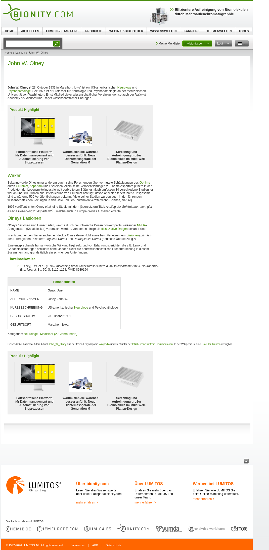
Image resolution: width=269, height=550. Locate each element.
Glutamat (22, 186)
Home (8, 52)
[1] (53, 210)
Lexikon (20, 52)
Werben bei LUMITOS (213, 484)
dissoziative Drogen (114, 229)
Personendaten (64, 282)
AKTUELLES (30, 31)
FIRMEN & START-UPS (62, 31)
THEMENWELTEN (219, 31)
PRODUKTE (93, 31)
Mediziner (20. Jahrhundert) (58, 334)
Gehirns (145, 182)
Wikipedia (104, 344)
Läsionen (132, 235)
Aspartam (36, 186)
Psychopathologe (19, 91)
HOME (9, 31)
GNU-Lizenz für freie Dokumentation (152, 344)
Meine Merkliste (169, 43)
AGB (95, 545)
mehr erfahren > (87, 502)
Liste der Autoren (211, 344)
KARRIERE (192, 31)
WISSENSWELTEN (163, 31)
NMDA (141, 225)
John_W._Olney (57, 344)
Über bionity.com (92, 484)
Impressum (77, 545)
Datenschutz (113, 545)
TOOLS (244, 31)
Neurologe (124, 87)
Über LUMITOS (148, 484)
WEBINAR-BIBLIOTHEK (126, 31)
